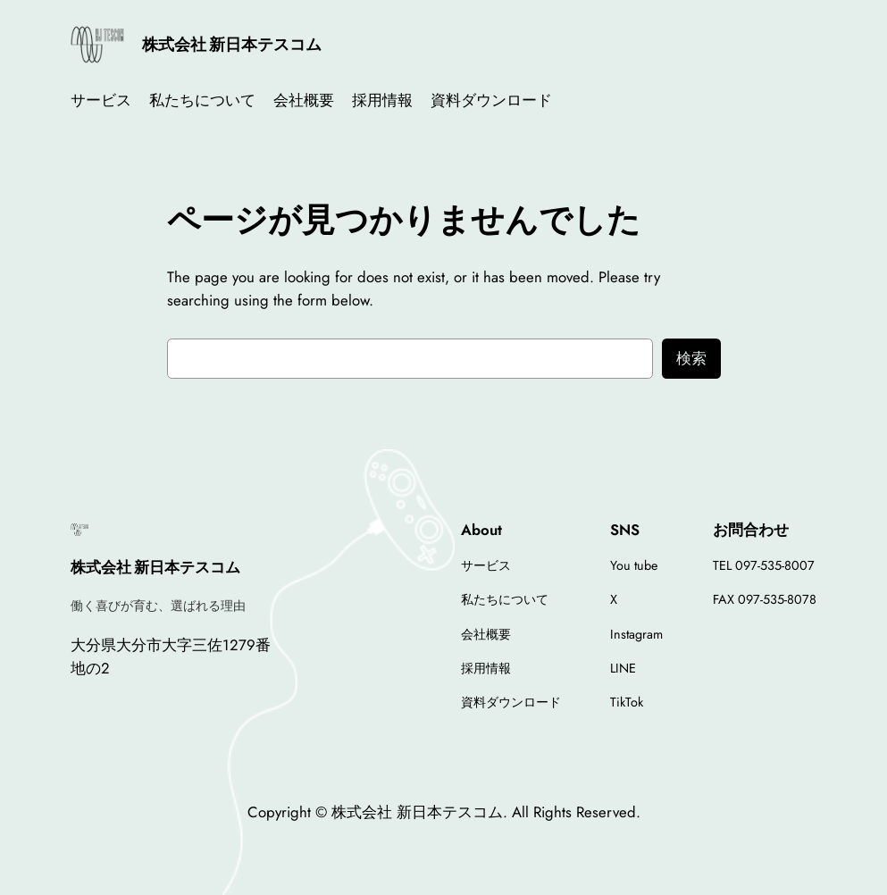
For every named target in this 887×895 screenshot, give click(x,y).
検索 (691, 358)
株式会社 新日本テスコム (232, 44)
